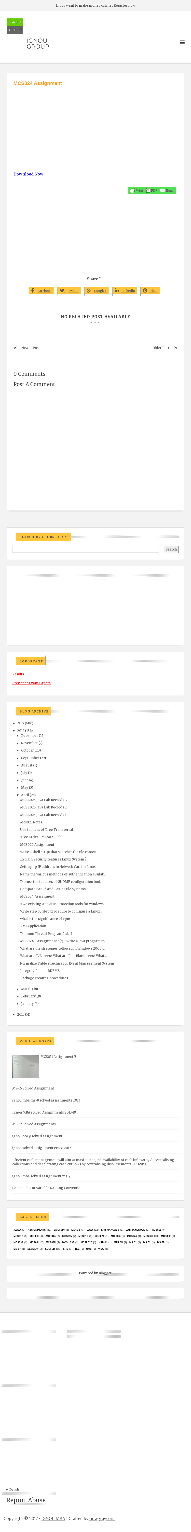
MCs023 (116, 1236)
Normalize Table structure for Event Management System (67, 963)
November (29, 743)
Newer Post (31, 348)
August (26, 765)
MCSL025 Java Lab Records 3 (43, 800)
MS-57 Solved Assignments (34, 1124)
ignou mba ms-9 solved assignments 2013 (46, 1100)
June (24, 780)
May (24, 788)
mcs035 (50, 1242)
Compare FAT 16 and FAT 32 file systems (53, 889)
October (27, 750)
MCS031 (148, 1236)
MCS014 (50, 1236)
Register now (124, 5)
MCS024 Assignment (37, 896)
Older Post (160, 348)
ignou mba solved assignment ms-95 (42, 1176)
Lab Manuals (110, 1229)
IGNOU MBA (53, 1518)
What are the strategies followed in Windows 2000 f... (63, 948)
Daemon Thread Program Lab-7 (46, 934)
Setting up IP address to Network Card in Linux (58, 867)
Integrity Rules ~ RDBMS (40, 971)
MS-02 (146, 1242)
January (27, 1004)
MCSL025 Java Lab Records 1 (43, 815)
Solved (50, 1249)
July (24, 773)
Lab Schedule (135, 1229)
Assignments (37, 1229)
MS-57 (17, 1249)
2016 (20, 731)
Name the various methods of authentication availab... (63, 874)
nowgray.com (102, 1518)
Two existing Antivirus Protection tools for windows (62, 904)
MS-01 (132, 1242)
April (25, 795)
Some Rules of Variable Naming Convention (47, 1188)
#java (17, 1229)
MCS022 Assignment (37, 845)
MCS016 (83, 1236)
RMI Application (33, 926)
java (90, 1229)
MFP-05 (118, 1242)
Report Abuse (26, 1500)
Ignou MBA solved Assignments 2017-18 (44, 1112)
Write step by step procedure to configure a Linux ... (61, 911)
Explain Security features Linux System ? (53, 859)
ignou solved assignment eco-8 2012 (41, 1148)
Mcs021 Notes (31, 822)
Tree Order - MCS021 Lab (40, 837)
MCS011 (156, 1229)
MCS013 (34, 1236)
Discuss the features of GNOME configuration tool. (60, 882)
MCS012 (18, 1236)
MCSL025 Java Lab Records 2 (43, 807)
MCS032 (166, 1236)
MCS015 (67, 1236)
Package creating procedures (44, 978)
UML (89, 1249)
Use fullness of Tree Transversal (46, 830)
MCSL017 (86, 1242)
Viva (101, 1249)
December (29, 736)
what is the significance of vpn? (45, 919)
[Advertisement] (95, 123)
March (26, 989)
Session (32, 1249)
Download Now (28, 174)
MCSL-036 (68, 1242)
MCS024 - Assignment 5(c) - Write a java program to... (63, 941)
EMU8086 (59, 1229)
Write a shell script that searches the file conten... (59, 852)
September (30, 758)
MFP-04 (102, 1242)
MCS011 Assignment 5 (58, 1057)
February (28, 996)
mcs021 (99, 1236)
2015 (20, 1014)
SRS (65, 1249)
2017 (20, 723)
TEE (77, 1249)
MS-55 (160, 1242)
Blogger (105, 1273)
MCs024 (132, 1236)
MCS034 (34, 1242)
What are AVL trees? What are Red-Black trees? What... (63, 956)
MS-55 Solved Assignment (33, 1088)
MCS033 (18, 1242)
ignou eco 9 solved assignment (37, 1136)
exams (75, 1229)
